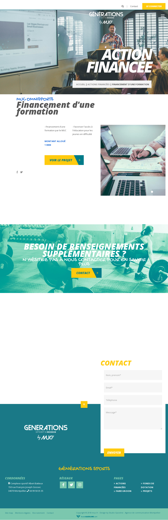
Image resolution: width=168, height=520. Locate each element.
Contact (134, 6)
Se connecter (154, 6)
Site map (9, 513)
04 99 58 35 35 (36, 490)
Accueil (80, 84)
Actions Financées (98, 84)
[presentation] (129, 438)
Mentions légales (22, 513)
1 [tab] (152, 192)
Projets (147, 491)
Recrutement (38, 513)
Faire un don (123, 491)
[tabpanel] (133, 160)
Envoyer (114, 453)
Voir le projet (61, 160)
